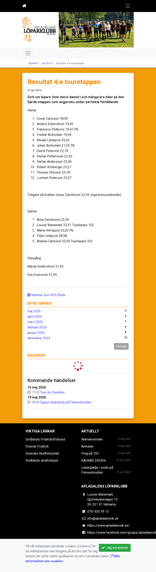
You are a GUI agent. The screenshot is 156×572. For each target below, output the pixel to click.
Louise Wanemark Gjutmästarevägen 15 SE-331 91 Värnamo (102, 499)
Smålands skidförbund (42, 460)
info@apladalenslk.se (102, 518)
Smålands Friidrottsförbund (45, 439)
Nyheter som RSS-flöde (46, 295)
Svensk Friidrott (37, 446)
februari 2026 (37, 327)
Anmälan (87, 446)
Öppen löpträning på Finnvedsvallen (65, 402)
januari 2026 (36, 333)
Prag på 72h (90, 453)
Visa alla (121, 346)
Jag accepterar (115, 548)
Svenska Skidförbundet (42, 453)
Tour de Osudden (52, 392)
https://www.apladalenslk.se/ (108, 525)
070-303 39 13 (98, 511)
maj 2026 (34, 311)
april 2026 (34, 317)
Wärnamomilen (92, 439)
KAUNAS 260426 (93, 460)
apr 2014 (47, 63)
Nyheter (33, 63)
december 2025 (38, 338)
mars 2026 (35, 322)
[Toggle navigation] (128, 6)
